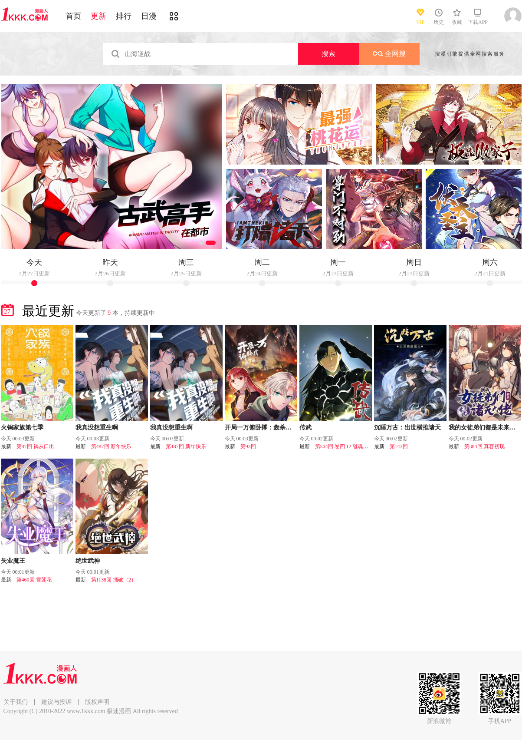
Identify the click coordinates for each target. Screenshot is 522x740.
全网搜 (389, 53)
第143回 (399, 446)
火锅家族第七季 (22, 427)
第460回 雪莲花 (34, 580)
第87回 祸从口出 (35, 446)
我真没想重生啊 (97, 427)
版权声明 (97, 702)
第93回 (248, 446)
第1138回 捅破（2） (114, 580)
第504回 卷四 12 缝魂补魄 (344, 446)
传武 (305, 427)
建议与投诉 (56, 702)
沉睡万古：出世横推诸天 (407, 427)
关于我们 (15, 702)
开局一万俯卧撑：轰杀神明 (261, 427)
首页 (73, 16)
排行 (123, 16)
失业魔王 (13, 561)
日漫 (149, 16)
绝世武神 (88, 561)
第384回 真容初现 (484, 446)
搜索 (328, 53)
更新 (98, 16)
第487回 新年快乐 (111, 446)
